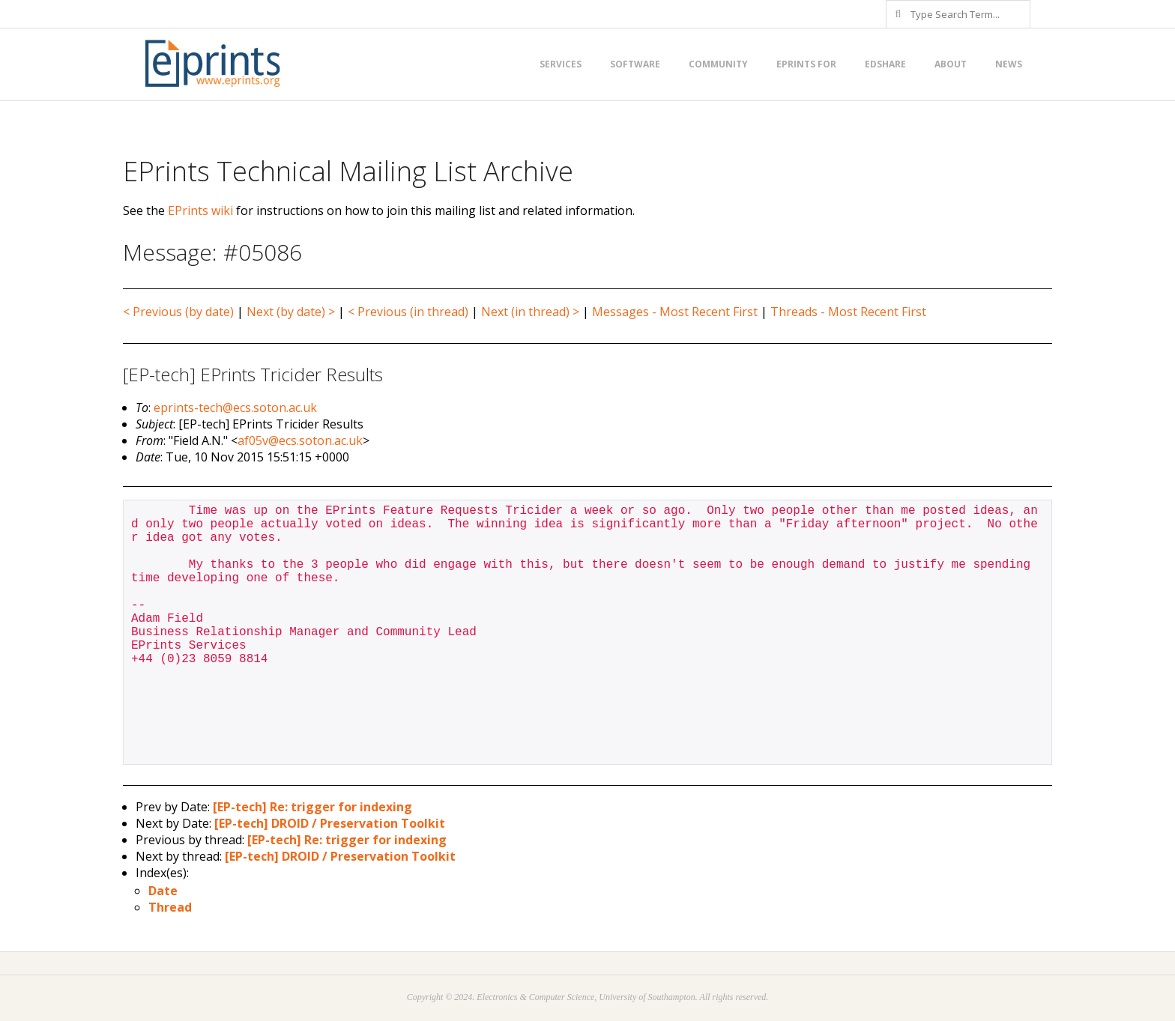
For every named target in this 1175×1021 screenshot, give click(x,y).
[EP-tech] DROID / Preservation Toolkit (329, 823)
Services (561, 64)
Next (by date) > (291, 311)
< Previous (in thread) (408, 311)
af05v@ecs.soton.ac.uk (300, 440)
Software (635, 64)
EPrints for (806, 64)
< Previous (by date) (178, 311)
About (950, 64)
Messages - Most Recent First (675, 311)
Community (718, 64)
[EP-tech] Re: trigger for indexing (312, 807)
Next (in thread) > (530, 311)
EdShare (885, 64)
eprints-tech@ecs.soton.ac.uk (235, 407)
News (1008, 64)
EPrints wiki (200, 210)
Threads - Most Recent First (848, 311)
